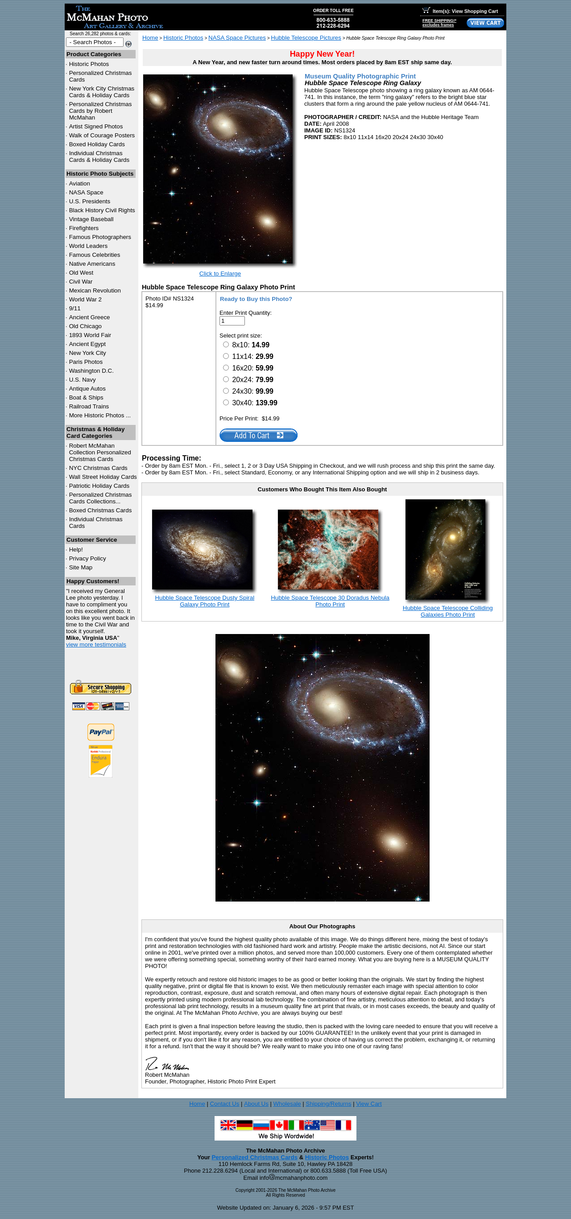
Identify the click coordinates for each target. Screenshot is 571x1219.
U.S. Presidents (90, 201)
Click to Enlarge (220, 273)
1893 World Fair (90, 335)
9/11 (75, 308)
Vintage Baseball (91, 219)
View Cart (369, 1103)
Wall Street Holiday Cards (103, 477)
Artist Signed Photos (96, 126)
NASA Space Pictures (237, 37)
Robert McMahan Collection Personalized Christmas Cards (100, 452)
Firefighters (84, 228)
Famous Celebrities (94, 254)
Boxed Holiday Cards (97, 144)
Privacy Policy (87, 558)
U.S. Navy (82, 379)
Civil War (81, 281)
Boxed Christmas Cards (100, 510)
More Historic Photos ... (100, 415)
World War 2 (85, 299)
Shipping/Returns (328, 1103)
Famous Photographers (100, 237)
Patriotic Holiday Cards (99, 485)
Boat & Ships (86, 397)
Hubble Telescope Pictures (306, 37)
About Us (256, 1103)
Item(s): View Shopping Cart (460, 11)
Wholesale (287, 1103)
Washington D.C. (91, 370)
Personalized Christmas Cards (254, 1157)
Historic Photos (89, 64)
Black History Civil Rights (102, 210)
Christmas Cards (98, 468)
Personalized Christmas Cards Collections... (100, 498)
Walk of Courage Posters (102, 135)
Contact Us (224, 1103)
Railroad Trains (89, 406)
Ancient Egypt (87, 344)
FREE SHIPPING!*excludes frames (439, 22)
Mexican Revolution (95, 290)
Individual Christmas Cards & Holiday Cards (99, 156)
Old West (81, 272)
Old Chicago (85, 326)
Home (150, 37)
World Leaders (88, 246)
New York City (87, 353)
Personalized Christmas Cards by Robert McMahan (100, 111)
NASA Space (86, 192)
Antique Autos (87, 388)
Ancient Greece (89, 317)
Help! (76, 549)
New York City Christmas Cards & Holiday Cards (102, 92)
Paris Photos (86, 361)
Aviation (79, 183)
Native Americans (92, 263)
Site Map (81, 567)
